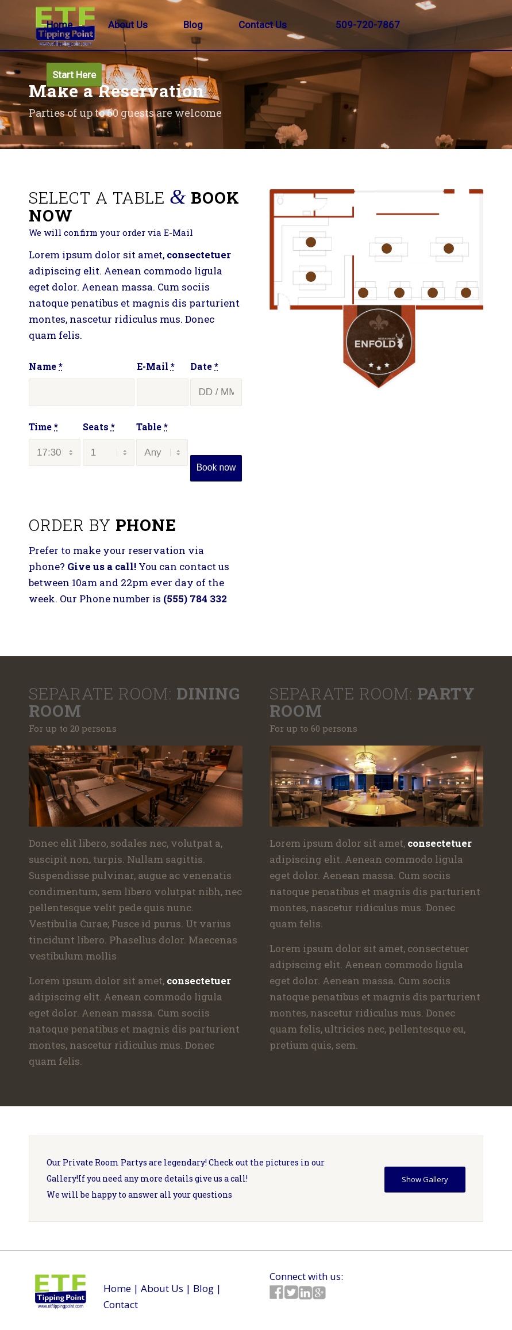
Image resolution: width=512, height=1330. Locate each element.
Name (46, 366)
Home (117, 1288)
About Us (162, 1288)
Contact (120, 1304)
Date (204, 366)
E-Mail (156, 366)
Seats (99, 427)
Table (152, 427)
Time (43, 427)
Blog (203, 1288)
